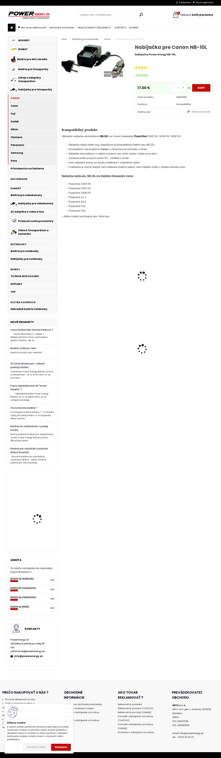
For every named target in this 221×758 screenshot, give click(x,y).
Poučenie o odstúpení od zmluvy (136, 732)
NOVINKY (134, 27)
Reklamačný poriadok (130, 704)
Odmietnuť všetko (36, 747)
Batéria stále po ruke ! (23, 348)
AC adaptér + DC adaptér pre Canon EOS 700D (156, 355)
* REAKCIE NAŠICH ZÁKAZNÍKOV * (94, 27)
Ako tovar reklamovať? (32, 27)
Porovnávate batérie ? (23, 408)
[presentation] (63, 275)
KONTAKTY (121, 27)
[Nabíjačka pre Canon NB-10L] (93, 61)
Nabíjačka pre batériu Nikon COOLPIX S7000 (192, 359)
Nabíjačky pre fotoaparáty (85, 39)
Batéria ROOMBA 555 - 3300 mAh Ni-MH (77, 359)
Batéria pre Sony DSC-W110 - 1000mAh (115, 353)
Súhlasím (61, 747)
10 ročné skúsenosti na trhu (20, 699)
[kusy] (177, 89)
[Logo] (29, 15)
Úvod (64, 39)
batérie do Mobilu (19, 606)
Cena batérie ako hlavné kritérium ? (31, 329)
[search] (141, 14)
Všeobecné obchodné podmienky (83, 704)
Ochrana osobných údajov (79, 708)
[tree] (83, 716)
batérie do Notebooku (22, 578)
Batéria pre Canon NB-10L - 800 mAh (79, 278)
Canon (107, 39)
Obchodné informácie (61, 27)
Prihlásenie (184, 2)
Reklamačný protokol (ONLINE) (134, 712)
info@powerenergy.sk (28, 656)
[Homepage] (12, 27)
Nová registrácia (204, 2)
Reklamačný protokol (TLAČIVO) (135, 708)
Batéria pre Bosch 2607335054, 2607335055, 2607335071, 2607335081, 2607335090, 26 (37, 530)
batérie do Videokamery (23, 597)
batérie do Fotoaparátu (23, 587)
